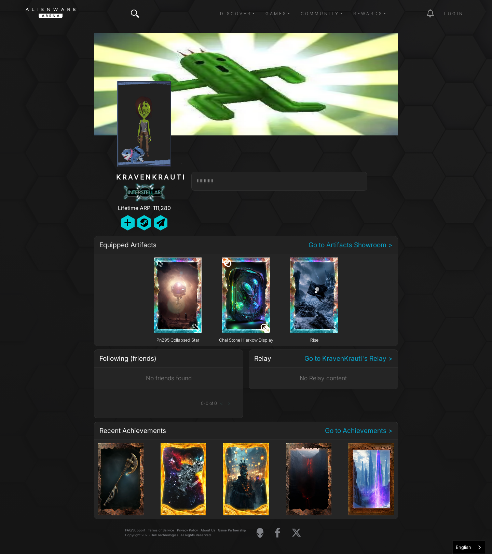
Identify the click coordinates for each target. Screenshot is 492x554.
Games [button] (276, 13)
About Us (208, 530)
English (463, 547)
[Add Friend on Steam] (144, 223)
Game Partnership (232, 530)
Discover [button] (235, 13)
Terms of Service (161, 530)
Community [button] (320, 13)
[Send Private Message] (160, 223)
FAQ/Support (135, 530)
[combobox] (468, 547)
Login (454, 13)
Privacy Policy (187, 530)
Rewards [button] (368, 13)
